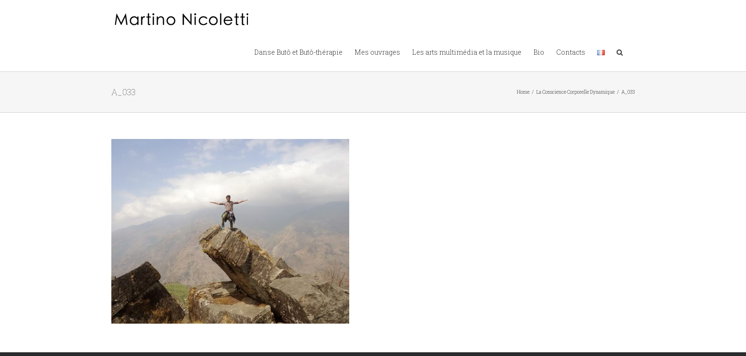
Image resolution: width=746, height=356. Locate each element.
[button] (620, 51)
